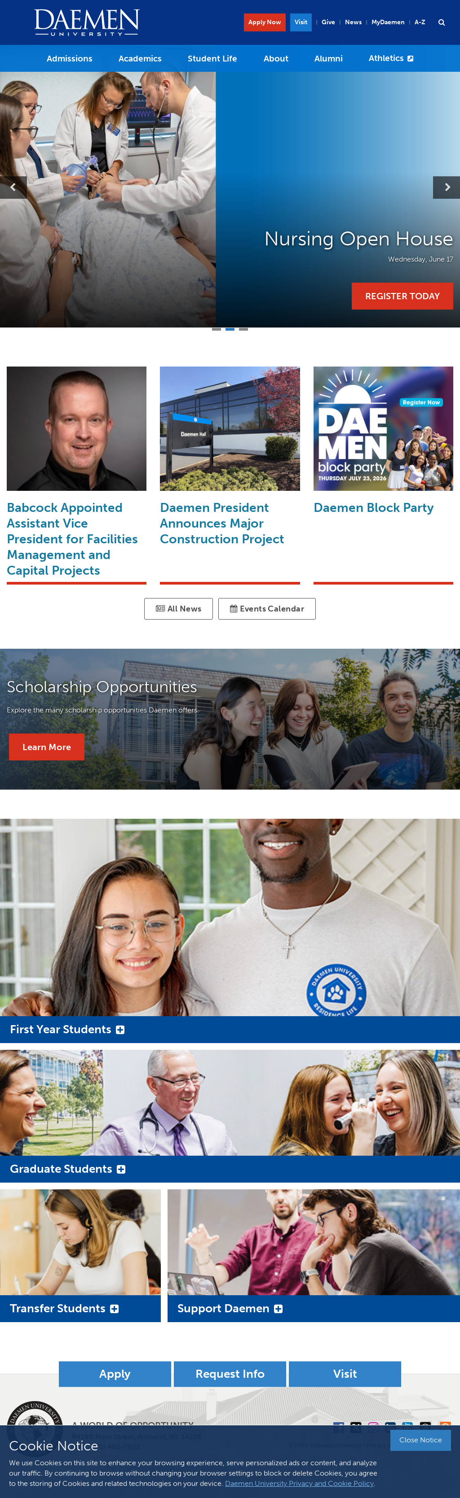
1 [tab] (216, 328)
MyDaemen (388, 22)
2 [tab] (230, 328)
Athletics (386, 58)
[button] (442, 22)
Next (446, 187)
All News (179, 609)
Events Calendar (267, 609)
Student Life (212, 58)
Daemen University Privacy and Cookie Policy (299, 1483)
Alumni (328, 58)
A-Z (420, 22)
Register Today (402, 296)
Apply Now (264, 22)
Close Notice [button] (420, 1440)
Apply (115, 1374)
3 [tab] (243, 328)
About (276, 58)
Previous (13, 187)
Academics (140, 58)
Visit (301, 22)
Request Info (230, 1374)
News (353, 22)
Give (328, 22)
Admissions (70, 58)
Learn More (46, 747)
